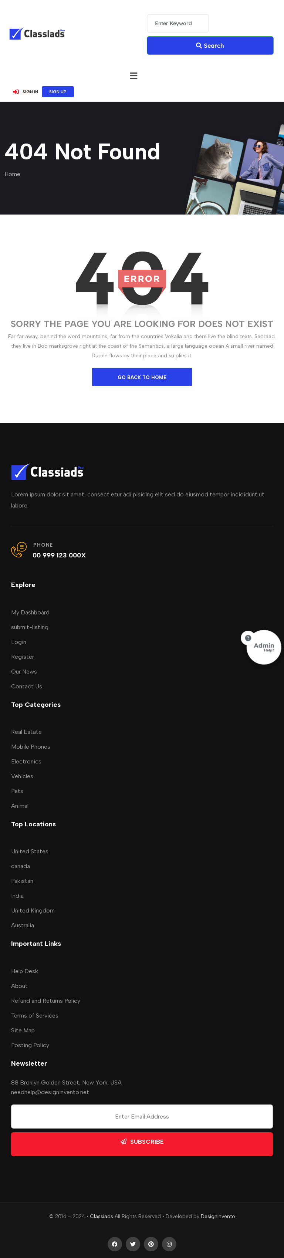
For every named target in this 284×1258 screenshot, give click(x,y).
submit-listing (29, 627)
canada (20, 866)
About (19, 985)
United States (29, 851)
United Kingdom (33, 910)
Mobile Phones (30, 746)
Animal (19, 805)
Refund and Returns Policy (45, 1000)
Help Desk (24, 971)
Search (210, 45)
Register (22, 656)
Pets (17, 791)
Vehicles (22, 776)
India (17, 895)
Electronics (26, 761)
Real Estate (26, 731)
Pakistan (22, 880)
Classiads (101, 1216)
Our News (24, 671)
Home (12, 174)
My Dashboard (30, 612)
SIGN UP (58, 91)
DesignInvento (218, 1216)
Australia (22, 925)
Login (18, 641)
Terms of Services (34, 1015)
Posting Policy (30, 1045)
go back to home (142, 377)
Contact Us (26, 686)
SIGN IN (25, 92)
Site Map (23, 1030)
